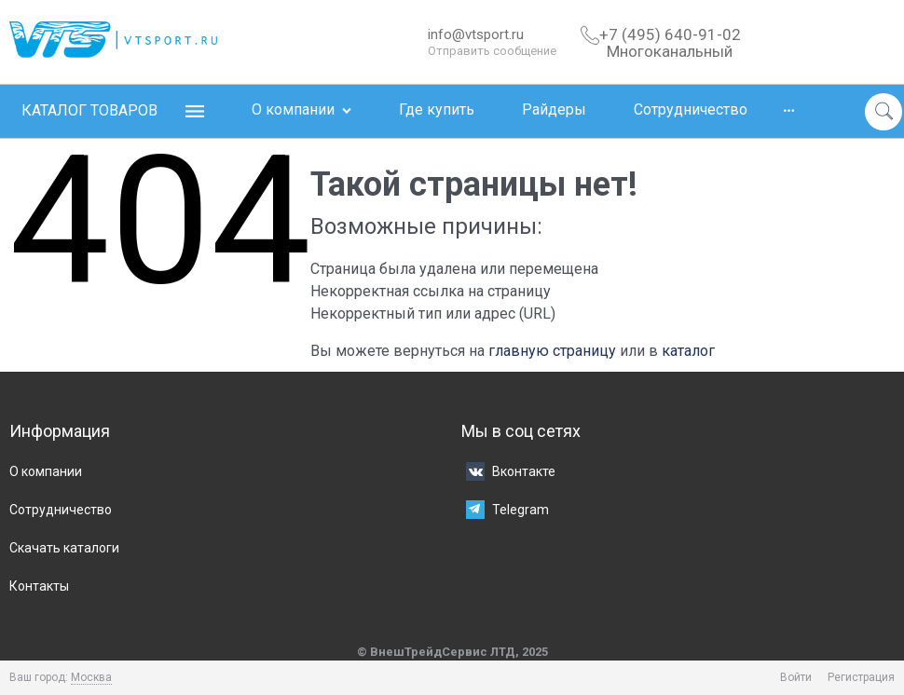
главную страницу (552, 351)
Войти (796, 677)
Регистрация (861, 677)
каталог (688, 351)
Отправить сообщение (492, 51)
